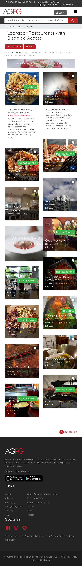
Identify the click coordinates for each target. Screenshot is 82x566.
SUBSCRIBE (52, 4)
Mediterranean (13, 96)
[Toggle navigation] (75, 11)
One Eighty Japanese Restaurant (53, 89)
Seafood (10, 174)
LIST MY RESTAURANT (68, 4)
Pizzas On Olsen (18, 328)
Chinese (60, 52)
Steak (47, 163)
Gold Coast (16, 26)
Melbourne (18, 536)
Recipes (30, 506)
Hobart (72, 536)
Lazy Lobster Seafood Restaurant (19, 170)
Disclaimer (45, 560)
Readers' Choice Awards (38, 502)
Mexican (9, 55)
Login (60, 12)
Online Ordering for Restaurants (42, 494)
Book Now (30, 87)
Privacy (35, 560)
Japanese (35, 52)
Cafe (27, 52)
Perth (47, 536)
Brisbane (29, 536)
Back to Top (68, 432)
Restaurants (13, 46)
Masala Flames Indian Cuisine (55, 317)
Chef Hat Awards (52, 2)
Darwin (54, 536)
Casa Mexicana (55, 240)
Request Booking (27, 162)
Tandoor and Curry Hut (58, 396)
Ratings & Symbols (14, 506)
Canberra (63, 536)
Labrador (28, 26)
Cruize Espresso (18, 288)
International (50, 205)
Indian (45, 52)
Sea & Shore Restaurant (15, 91)
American (11, 371)
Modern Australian (25, 55)
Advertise (9, 498)
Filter (29, 46)
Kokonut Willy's (55, 201)
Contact (9, 510)
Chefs (29, 510)
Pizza (51, 52)
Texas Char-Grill (18, 367)
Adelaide (39, 536)
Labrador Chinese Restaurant (57, 278)
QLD (7, 26)
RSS (7, 515)
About (8, 494)
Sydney (8, 536)
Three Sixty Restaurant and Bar (21, 208)
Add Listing (10, 502)
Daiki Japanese (56, 358)
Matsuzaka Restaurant (15, 402)
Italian (68, 52)
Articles (30, 515)
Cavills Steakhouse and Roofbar (57, 157)
